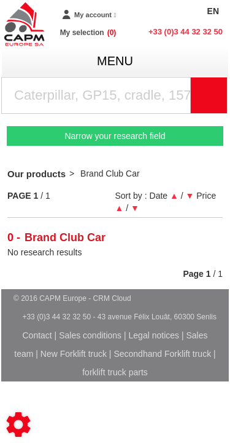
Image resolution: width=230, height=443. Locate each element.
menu (115, 61)
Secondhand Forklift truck (162, 354)
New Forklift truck (73, 354)
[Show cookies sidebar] (18, 424)
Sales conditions (90, 335)
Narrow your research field (114, 136)
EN (213, 11)
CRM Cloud (112, 298)
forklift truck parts (115, 372)
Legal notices (154, 335)
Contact (37, 335)
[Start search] (209, 95)
